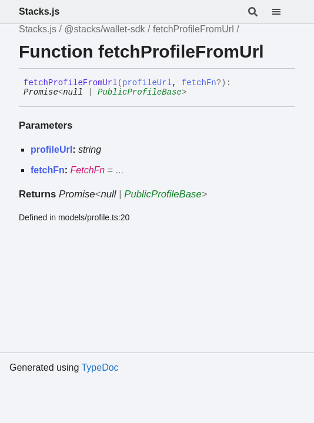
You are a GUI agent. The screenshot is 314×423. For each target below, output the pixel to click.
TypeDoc (99, 367)
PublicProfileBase (140, 92)
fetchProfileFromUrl (193, 29)
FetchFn (88, 170)
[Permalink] (195, 93)
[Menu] (283, 12)
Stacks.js (39, 11)
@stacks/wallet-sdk (104, 29)
